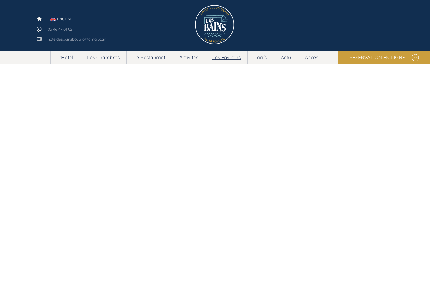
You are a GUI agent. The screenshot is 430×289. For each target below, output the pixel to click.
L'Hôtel (65, 57)
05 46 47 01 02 (60, 29)
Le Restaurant (149, 57)
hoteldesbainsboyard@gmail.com (77, 39)
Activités (188, 57)
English (61, 18)
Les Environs (226, 57)
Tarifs (260, 57)
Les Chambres (103, 57)
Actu (286, 57)
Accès (311, 57)
